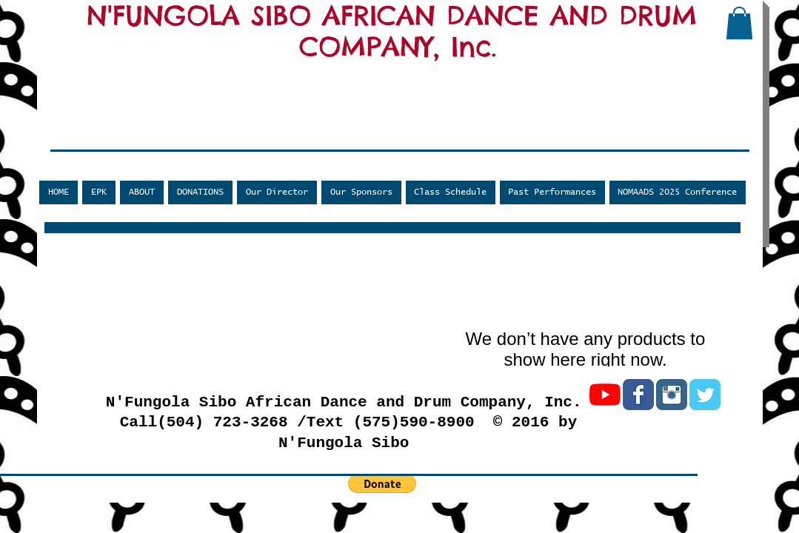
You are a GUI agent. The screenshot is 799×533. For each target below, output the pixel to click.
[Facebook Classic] (638, 394)
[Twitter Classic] (705, 394)
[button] (739, 23)
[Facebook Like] (137, 138)
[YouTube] (605, 394)
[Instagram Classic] (671, 394)
